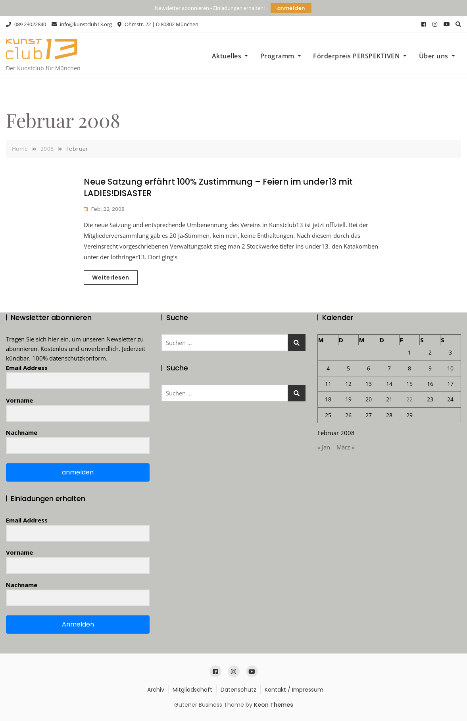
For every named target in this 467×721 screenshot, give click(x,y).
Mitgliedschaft (192, 690)
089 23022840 (26, 24)
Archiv (155, 690)
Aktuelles (227, 56)
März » (345, 447)
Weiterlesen (110, 277)
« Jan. (324, 447)
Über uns (433, 56)
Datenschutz (238, 690)
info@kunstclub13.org (82, 24)
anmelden (291, 8)
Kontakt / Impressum (294, 690)
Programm (277, 56)
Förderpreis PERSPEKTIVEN (356, 56)
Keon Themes (273, 705)
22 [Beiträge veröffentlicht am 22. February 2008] (409, 399)
